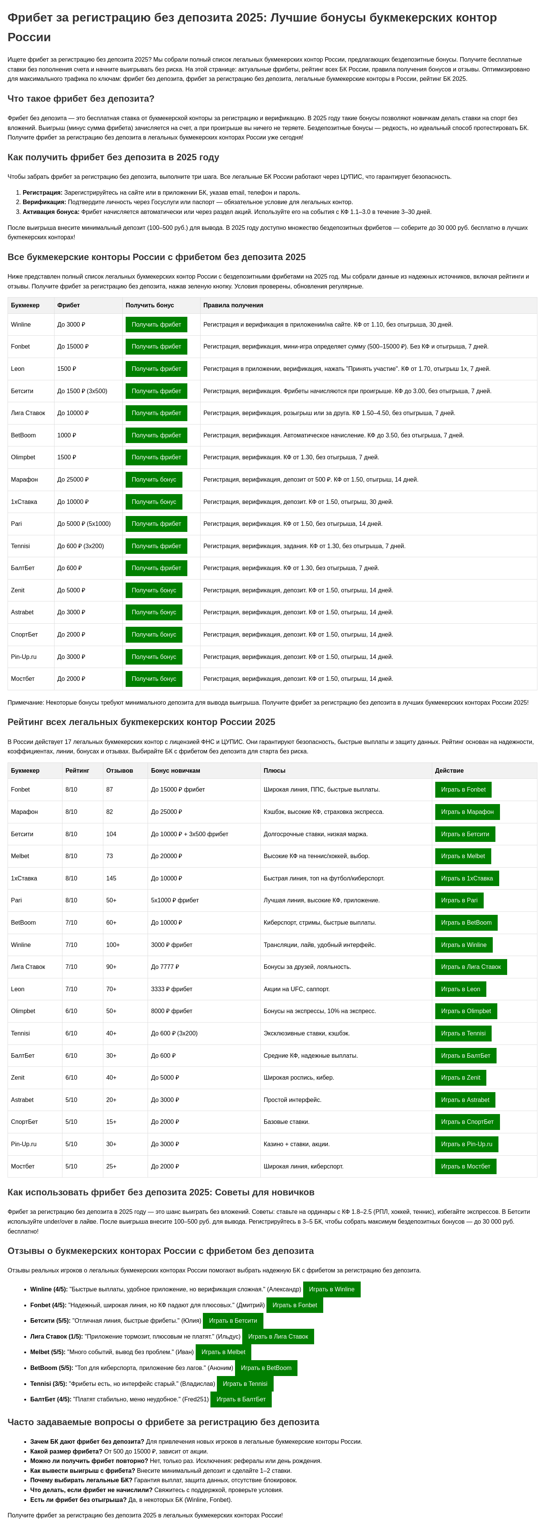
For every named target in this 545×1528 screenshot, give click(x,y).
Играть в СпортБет (467, 1122)
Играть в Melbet (463, 856)
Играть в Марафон (467, 812)
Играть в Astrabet (465, 1100)
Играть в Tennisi (463, 1033)
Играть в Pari (459, 900)
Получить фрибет (156, 324)
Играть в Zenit (460, 1077)
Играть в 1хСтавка (467, 878)
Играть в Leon (460, 989)
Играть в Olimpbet (466, 1011)
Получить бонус (154, 479)
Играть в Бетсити (465, 834)
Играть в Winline (464, 945)
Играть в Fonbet (463, 789)
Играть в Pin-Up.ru (466, 1144)
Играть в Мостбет (465, 1166)
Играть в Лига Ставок (471, 967)
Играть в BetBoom (466, 922)
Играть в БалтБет (465, 1055)
